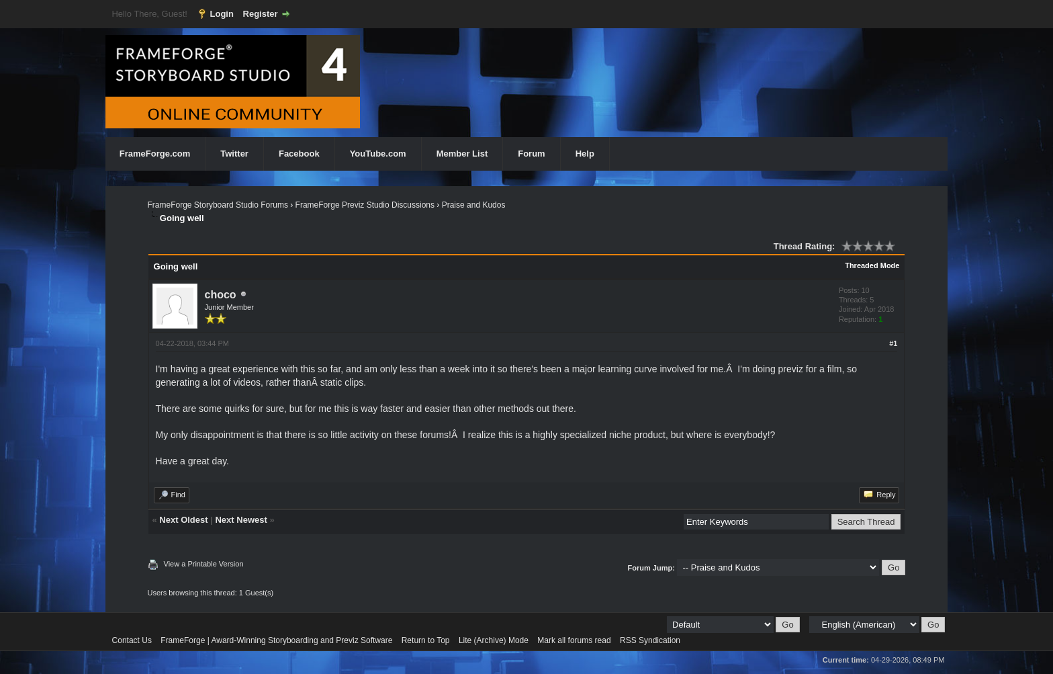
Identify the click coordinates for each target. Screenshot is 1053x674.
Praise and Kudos (474, 205)
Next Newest (241, 520)
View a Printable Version (204, 564)
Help (585, 154)
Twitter (234, 154)
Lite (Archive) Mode (494, 640)
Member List (462, 154)
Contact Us (132, 640)
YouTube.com (378, 154)
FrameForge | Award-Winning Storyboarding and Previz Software (276, 640)
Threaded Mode (872, 265)
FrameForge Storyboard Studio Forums (218, 205)
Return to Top (426, 640)
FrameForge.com (155, 154)
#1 (893, 343)
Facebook (299, 154)
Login (222, 14)
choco (220, 294)
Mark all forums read (573, 640)
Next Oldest (183, 520)
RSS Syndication (650, 640)
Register (260, 14)
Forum (531, 154)
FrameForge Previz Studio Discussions (364, 205)
